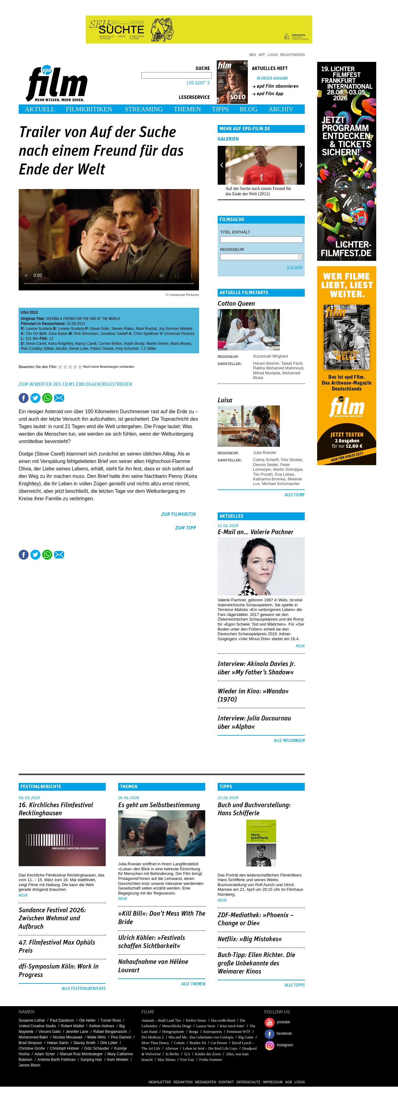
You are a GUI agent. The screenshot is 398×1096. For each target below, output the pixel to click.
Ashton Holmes (101, 1026)
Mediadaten (205, 1082)
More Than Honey (155, 1043)
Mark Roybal (146, 328)
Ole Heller (87, 1020)
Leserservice (194, 97)
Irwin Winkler (117, 1059)
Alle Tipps (295, 985)
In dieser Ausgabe (272, 78)
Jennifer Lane (77, 1031)
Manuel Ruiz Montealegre (81, 1054)
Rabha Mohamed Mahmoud (278, 368)
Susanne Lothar (32, 1020)
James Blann (29, 1065)
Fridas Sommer (210, 1059)
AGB (288, 1082)
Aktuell (40, 109)
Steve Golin (99, 328)
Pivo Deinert (121, 1037)
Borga (193, 1031)
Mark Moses (181, 343)
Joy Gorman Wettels (175, 328)
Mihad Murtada (266, 373)
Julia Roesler (264, 452)
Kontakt (226, 1082)
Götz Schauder (96, 1048)
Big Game (245, 1037)
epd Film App (270, 93)
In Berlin (172, 1054)
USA (25, 312)
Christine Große (32, 1048)
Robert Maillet (72, 1026)
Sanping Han (91, 1059)
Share (47, 398)
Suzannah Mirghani (270, 356)
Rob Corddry (31, 348)
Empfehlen (59, 398)
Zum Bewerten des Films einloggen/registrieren (75, 384)
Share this (24, 398)
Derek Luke (78, 348)
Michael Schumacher (280, 483)
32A (187, 1054)
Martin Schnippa (287, 469)
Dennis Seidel (265, 464)
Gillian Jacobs (55, 348)
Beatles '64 (197, 1043)
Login (273, 55)
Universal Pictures (179, 333)
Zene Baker (58, 333)
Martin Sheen (157, 343)
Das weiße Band (223, 1020)
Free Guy (187, 1059)
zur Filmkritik (178, 514)
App (262, 55)
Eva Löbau (284, 474)
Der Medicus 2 (152, 1037)
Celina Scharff (265, 459)
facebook (284, 1033)
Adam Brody (134, 343)
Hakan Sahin (57, 1043)
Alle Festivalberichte (84, 989)
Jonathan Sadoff (113, 333)
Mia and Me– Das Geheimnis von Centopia (201, 1037)
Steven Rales (123, 328)
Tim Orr (32, 333)
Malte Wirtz (96, 1037)
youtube (283, 1022)
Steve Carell (36, 343)
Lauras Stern (205, 1026)
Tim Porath (263, 474)
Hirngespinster (173, 1031)
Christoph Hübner (64, 1048)
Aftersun (171, 1048)
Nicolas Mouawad (67, 1037)
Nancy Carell (86, 343)
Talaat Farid (291, 363)
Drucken (71, 398)
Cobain (179, 1043)
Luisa (225, 400)
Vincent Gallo (50, 1031)
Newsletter (160, 1082)
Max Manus (167, 1059)
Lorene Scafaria (39, 328)
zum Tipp (185, 527)
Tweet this (35, 398)
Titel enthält (235, 232)
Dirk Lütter (109, 1043)
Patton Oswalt (101, 348)
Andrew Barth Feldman (56, 1059)
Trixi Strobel (291, 459)
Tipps (220, 109)
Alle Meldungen (289, 740)
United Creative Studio (37, 1026)
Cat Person (219, 1043)
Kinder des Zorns (208, 1054)
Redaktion (183, 1082)
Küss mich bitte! (232, 1026)
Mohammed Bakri (33, 1037)
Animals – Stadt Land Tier (161, 1020)
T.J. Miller (148, 348)
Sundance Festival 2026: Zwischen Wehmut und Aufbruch (52, 918)
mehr (300, 646)
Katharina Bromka (269, 479)
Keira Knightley (60, 343)
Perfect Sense (196, 1020)
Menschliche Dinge (176, 1026)
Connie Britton (110, 343)
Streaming (144, 109)
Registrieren (292, 55)
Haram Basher (266, 363)
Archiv (281, 109)
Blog (248, 109)
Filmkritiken (89, 109)
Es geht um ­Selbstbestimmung (159, 805)
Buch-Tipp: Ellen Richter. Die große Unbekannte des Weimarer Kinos (256, 963)
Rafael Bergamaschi (110, 1031)
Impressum (273, 1082)
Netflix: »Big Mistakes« (250, 939)
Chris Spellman (146, 333)
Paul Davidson (62, 1020)
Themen (187, 109)
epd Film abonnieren (277, 86)
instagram (285, 1045)
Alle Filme (295, 495)
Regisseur (232, 249)
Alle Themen (193, 984)
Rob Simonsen (86, 333)
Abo (252, 55)
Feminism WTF (238, 1031)
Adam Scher (45, 1054)
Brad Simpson (30, 1043)
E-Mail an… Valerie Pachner (256, 532)
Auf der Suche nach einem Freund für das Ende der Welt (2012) (258, 191)
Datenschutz (248, 1082)
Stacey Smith (84, 1043)
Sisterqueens (212, 1031)
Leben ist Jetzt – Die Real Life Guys (210, 1048)
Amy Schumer (127, 348)
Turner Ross (111, 1020)
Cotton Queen (236, 303)
